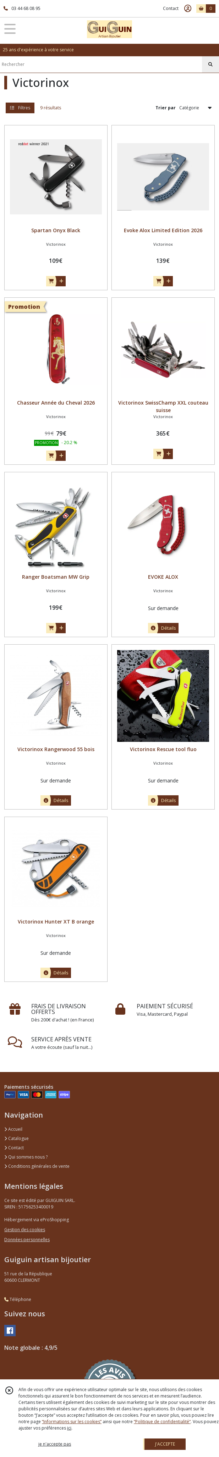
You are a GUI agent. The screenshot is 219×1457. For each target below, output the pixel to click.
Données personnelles (27, 1240)
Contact (171, 8)
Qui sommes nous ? (26, 1157)
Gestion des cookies (24, 1230)
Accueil (13, 1129)
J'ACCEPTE (165, 1444)
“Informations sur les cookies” (72, 1422)
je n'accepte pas (54, 1444)
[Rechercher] (210, 64)
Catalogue (16, 1138)
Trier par (165, 108)
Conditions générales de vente (37, 1166)
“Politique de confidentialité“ (162, 1422)
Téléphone (17, 1299)
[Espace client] (187, 8)
